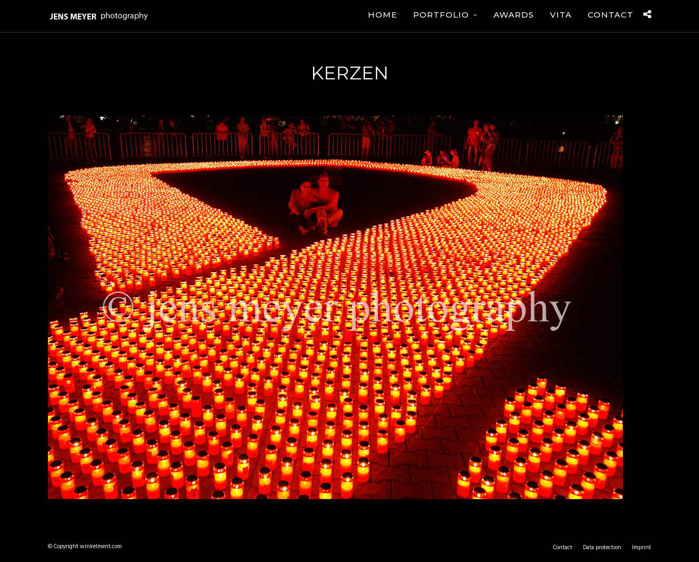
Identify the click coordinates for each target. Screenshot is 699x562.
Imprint (641, 547)
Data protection (602, 547)
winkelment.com (101, 546)
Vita (561, 15)
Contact (611, 15)
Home (382, 15)
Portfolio (441, 15)
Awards (514, 15)
